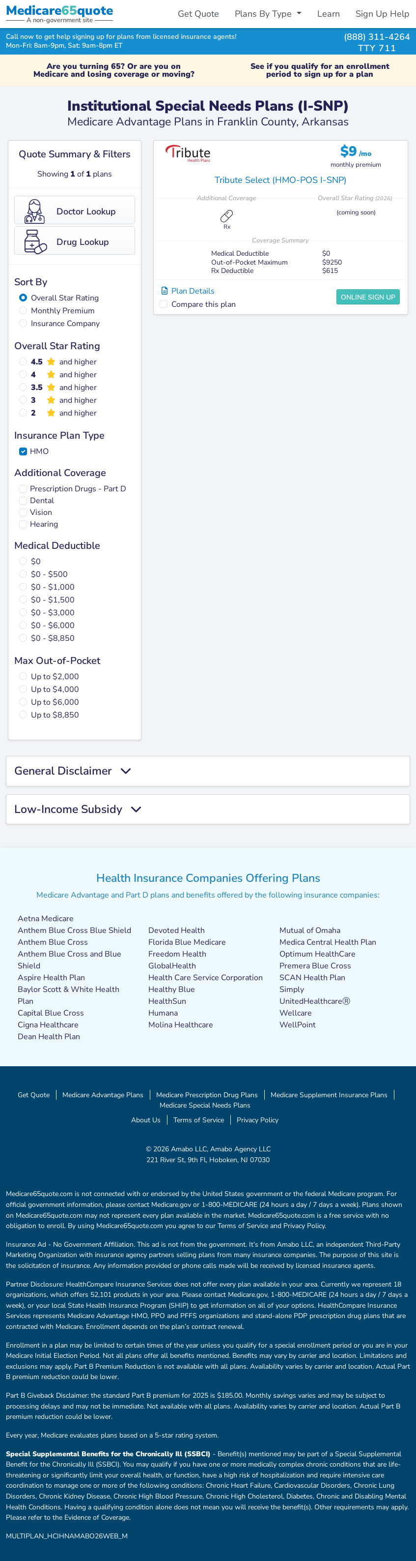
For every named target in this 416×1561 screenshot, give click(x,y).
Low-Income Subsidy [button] (77, 809)
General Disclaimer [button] (72, 771)
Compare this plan (203, 304)
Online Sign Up (368, 297)
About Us (146, 1120)
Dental (42, 500)
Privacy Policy (257, 1120)
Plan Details (188, 291)
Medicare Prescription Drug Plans (207, 1095)
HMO (39, 451)
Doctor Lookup (70, 211)
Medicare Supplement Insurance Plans (329, 1095)
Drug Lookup (67, 242)
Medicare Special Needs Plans (205, 1105)
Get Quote (198, 14)
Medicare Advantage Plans (102, 1095)
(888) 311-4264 (377, 36)
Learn (328, 14)
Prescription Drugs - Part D (78, 488)
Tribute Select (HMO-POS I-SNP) (281, 180)
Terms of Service (198, 1120)
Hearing (44, 524)
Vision (41, 512)
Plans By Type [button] (264, 14)
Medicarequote (59, 10)
